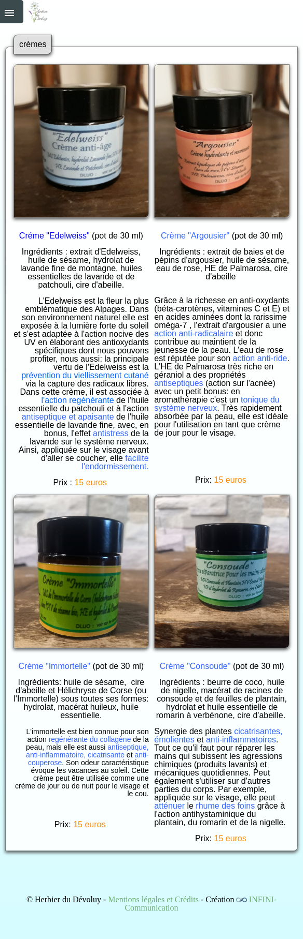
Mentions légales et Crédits (153, 899)
